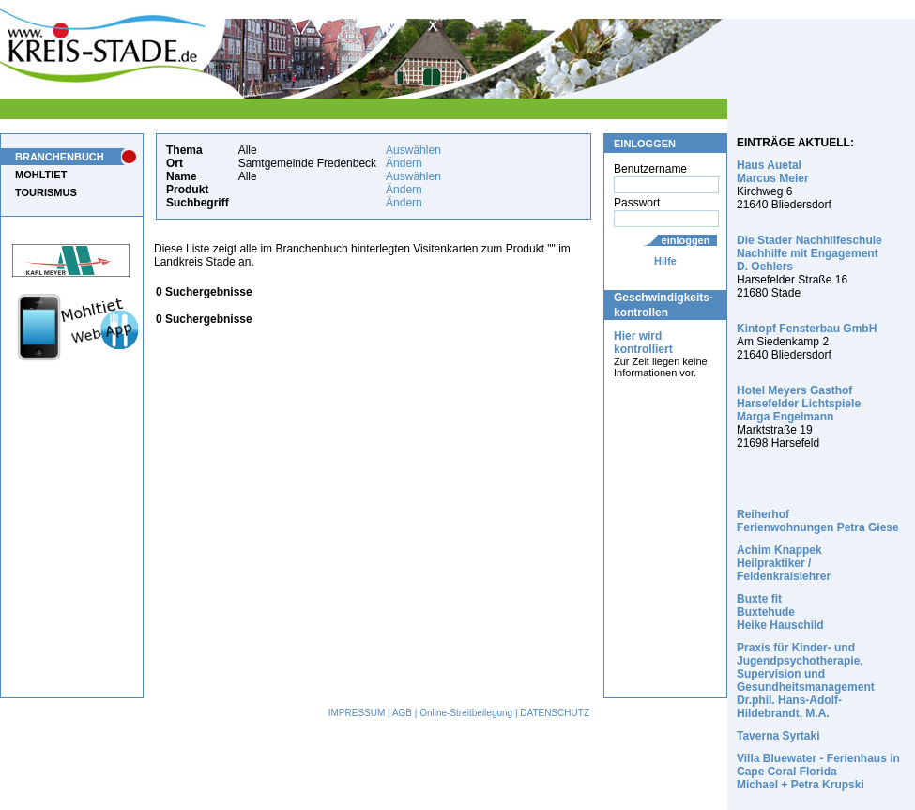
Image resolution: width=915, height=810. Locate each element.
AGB (402, 713)
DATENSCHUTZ (554, 713)
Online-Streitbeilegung (465, 713)
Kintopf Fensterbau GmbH (807, 328)
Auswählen (413, 150)
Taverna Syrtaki (778, 735)
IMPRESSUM (357, 713)
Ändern (404, 163)
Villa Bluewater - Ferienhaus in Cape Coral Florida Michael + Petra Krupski (818, 771)
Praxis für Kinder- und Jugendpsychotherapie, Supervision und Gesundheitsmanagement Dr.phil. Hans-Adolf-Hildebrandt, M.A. (806, 680)
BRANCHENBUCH (59, 156)
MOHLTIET (41, 174)
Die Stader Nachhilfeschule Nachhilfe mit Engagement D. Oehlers (809, 253)
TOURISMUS (46, 192)
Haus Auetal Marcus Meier (773, 172)
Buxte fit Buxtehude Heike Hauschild (780, 612)
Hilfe (665, 261)
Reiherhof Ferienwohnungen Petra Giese (818, 521)
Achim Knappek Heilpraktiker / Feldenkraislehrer (784, 563)
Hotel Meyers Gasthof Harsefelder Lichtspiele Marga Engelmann (799, 403)
